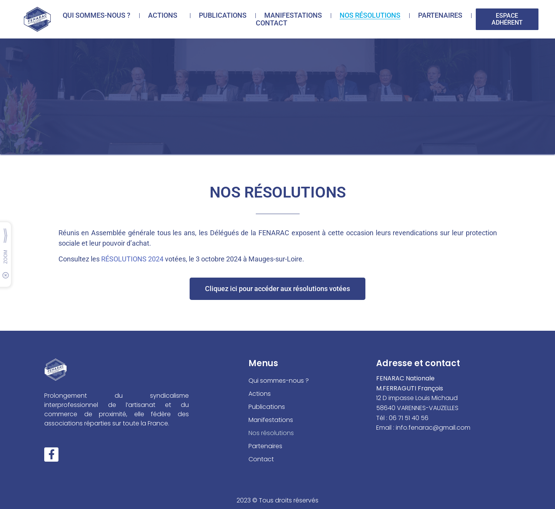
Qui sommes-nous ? (96, 15)
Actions (164, 15)
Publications (223, 15)
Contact (271, 23)
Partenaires (440, 15)
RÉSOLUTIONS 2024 (132, 259)
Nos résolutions (370, 15)
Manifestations (293, 15)
